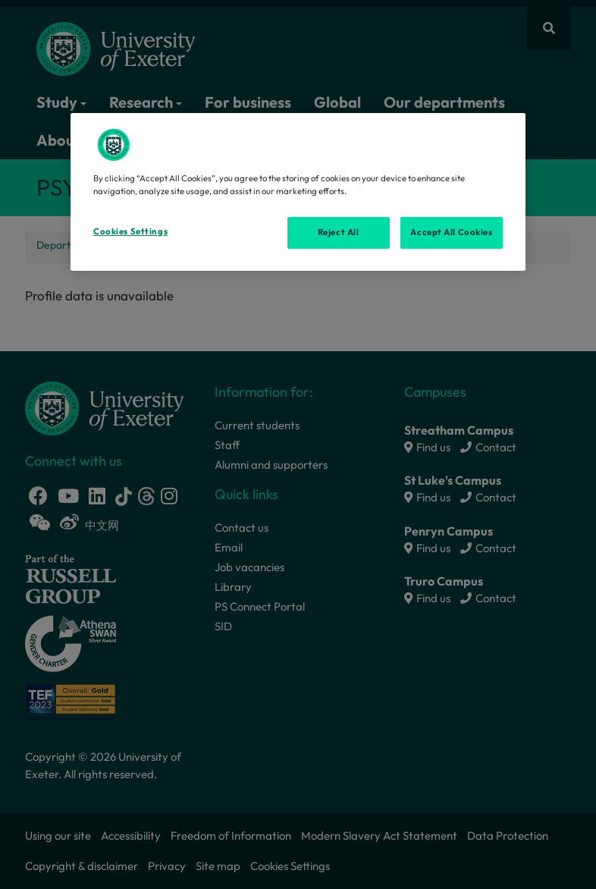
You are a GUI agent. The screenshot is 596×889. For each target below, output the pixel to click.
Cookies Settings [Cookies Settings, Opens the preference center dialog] (130, 231)
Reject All (338, 232)
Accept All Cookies (451, 232)
